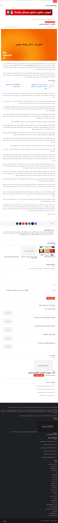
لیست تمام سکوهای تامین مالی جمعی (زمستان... (47, 441)
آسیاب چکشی (54, 502)
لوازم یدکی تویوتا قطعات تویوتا (52, 504)
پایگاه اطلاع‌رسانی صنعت (53, 407)
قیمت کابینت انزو (54, 489)
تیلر (56, 472)
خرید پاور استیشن (54, 485)
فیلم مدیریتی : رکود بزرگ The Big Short (47, 395)
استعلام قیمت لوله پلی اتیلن (52, 464)
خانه (54, 19)
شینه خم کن (55, 479)
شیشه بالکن (55, 511)
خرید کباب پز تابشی (53, 496)
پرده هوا (55, 494)
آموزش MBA (55, 475)
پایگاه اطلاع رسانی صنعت (44, 520)
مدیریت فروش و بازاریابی (47, 19)
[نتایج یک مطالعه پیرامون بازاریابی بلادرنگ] (11, 251)
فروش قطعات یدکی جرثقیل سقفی (51, 509)
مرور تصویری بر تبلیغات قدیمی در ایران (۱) (46, 343)
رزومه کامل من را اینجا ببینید (24, 234)
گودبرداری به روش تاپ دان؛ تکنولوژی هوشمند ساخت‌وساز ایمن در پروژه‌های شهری (39, 86)
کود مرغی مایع (54, 481)
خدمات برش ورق (54, 466)
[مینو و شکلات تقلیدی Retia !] (47, 251)
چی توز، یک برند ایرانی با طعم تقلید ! (49, 444)
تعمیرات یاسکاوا (54, 470)
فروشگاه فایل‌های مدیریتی (37, 411)
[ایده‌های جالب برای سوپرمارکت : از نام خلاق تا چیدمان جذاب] (29, 251)
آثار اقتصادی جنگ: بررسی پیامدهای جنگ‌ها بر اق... (45, 389)
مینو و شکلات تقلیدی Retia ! (50, 256)
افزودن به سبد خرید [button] (38, 375)
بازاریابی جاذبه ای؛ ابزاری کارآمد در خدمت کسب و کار (44, 317)
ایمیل (54, 290)
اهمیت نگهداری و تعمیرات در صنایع (50, 451)
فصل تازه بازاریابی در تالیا (50, 309)
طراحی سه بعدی (54, 477)
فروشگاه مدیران (29, 411)
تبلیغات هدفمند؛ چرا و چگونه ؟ (49, 334)
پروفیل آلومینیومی (54, 500)
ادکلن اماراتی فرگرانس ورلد (52, 515)
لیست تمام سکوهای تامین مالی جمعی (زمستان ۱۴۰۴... (44, 386)
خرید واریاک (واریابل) (53, 513)
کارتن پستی (55, 498)
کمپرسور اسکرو (54, 487)
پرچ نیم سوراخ (54, 492)
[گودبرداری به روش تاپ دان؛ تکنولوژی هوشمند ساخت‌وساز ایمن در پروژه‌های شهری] (51, 86)
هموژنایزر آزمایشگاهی (53, 507)
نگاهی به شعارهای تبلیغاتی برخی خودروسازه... (48, 447)
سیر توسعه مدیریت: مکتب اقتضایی (50, 454)
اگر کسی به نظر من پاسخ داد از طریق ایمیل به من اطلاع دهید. (17, 290)
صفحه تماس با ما (37, 415)
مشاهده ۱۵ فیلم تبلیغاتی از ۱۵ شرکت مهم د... (48, 457)
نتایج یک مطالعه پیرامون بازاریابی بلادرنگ (11, 256)
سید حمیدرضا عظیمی (50, 26)
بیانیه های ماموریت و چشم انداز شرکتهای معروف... (45, 392)
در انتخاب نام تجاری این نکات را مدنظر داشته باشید (44, 326)
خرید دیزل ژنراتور (54, 483)
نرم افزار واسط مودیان (53, 468)
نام (54, 284)
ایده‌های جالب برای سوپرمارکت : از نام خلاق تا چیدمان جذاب (29, 257)
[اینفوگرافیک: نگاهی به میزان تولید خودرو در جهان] (24, 86)
